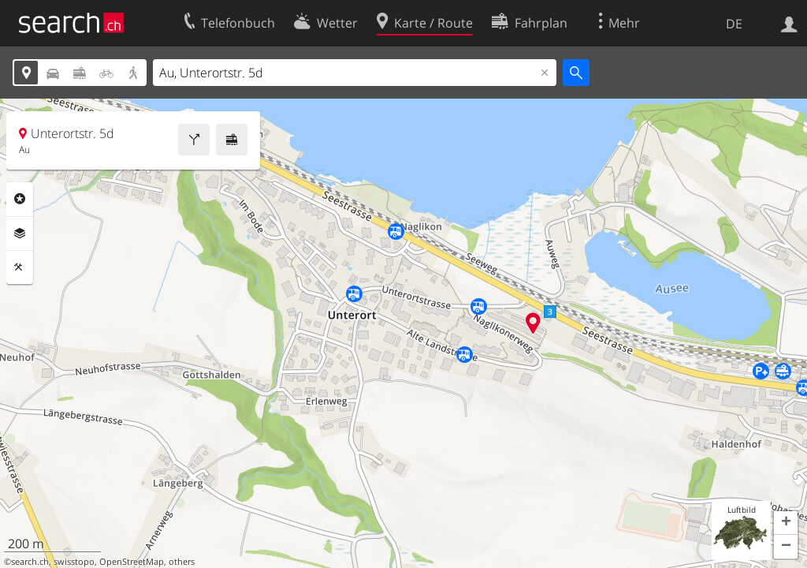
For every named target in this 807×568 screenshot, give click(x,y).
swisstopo (74, 561)
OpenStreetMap (131, 561)
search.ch (30, 561)
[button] (786, 523)
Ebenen (19, 233)
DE (734, 23)
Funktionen (19, 267)
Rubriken (19, 198)
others (182, 561)
